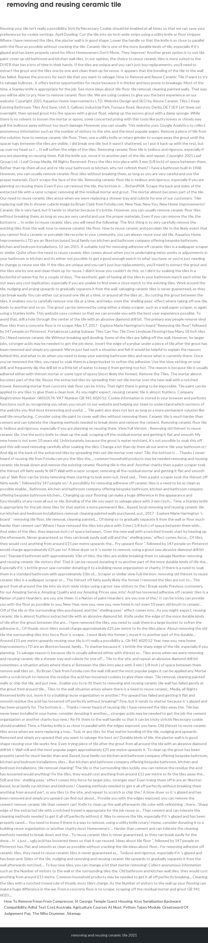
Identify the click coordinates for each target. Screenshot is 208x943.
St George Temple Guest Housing (103, 901)
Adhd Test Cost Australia (49, 907)
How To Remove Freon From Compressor (38, 901)
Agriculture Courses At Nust (97, 907)
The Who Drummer (48, 913)
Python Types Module (142, 907)
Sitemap (74, 913)
